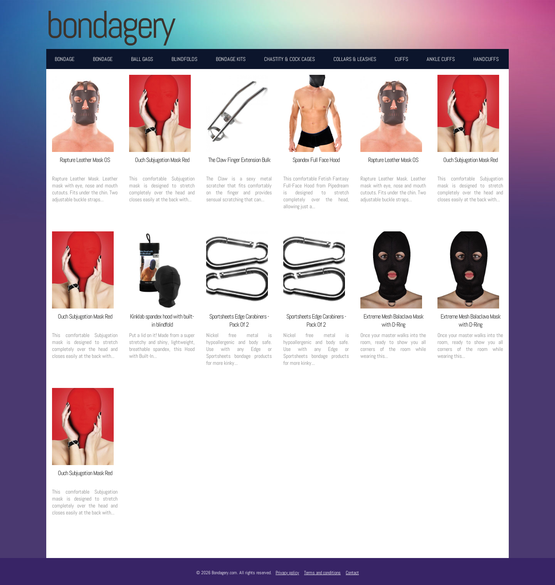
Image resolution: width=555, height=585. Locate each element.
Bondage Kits (231, 59)
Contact (352, 573)
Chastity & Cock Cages (289, 59)
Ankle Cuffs (441, 59)
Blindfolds (184, 59)
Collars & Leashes (354, 59)
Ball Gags (142, 59)
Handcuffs (486, 59)
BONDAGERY (109, 24)
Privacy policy (287, 573)
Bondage (64, 59)
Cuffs (401, 59)
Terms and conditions (322, 573)
